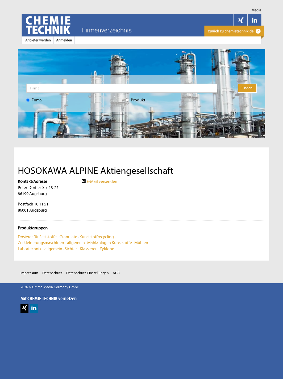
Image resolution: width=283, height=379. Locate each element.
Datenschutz (52, 273)
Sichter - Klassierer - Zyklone (89, 248)
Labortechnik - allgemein (40, 248)
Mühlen (141, 242)
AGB (116, 273)
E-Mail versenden (99, 181)
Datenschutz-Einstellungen (87, 273)
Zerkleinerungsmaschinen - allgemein (51, 242)
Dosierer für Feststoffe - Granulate (47, 236)
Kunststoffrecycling (97, 236)
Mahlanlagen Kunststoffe (109, 242)
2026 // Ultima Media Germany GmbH (49, 287)
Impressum (29, 273)
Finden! (247, 88)
